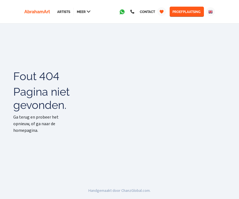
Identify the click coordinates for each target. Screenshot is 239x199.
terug (24, 117)
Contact (147, 12)
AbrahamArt (37, 11)
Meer (81, 12)
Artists (63, 12)
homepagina (25, 130)
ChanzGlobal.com (135, 190)
